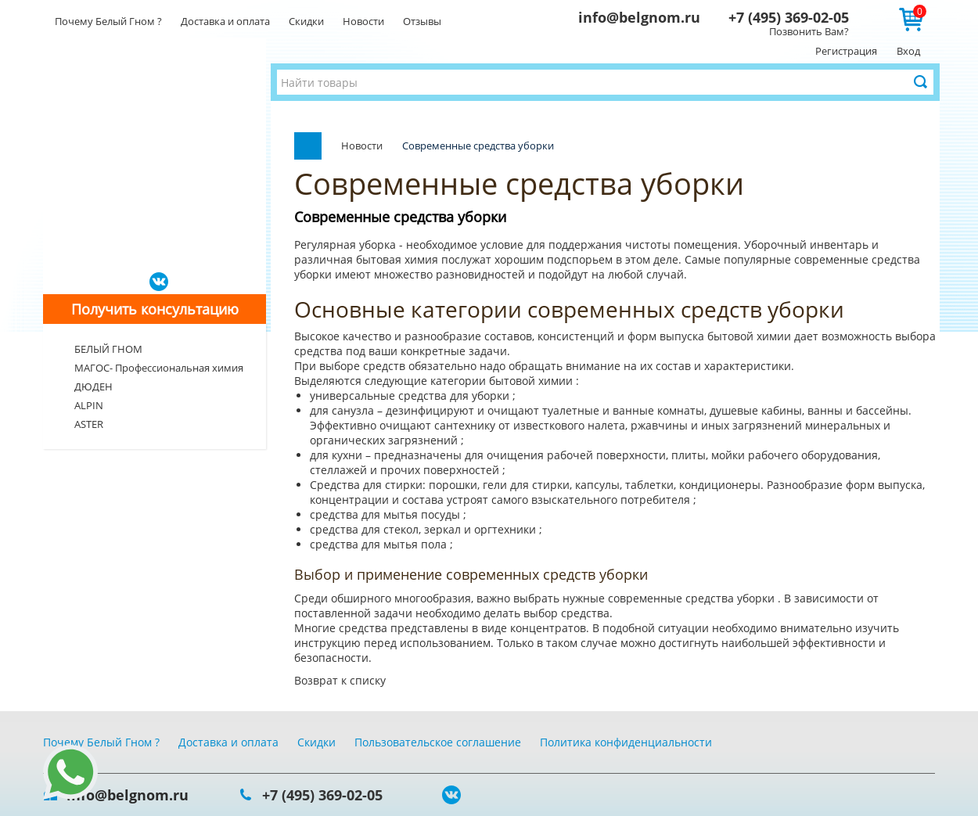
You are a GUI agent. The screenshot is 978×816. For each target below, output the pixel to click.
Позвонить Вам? (809, 31)
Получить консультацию (155, 309)
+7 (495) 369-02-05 (788, 17)
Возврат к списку (340, 680)
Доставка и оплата (225, 21)
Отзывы (422, 21)
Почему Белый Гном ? (108, 21)
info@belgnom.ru (639, 17)
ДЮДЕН (93, 386)
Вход (908, 51)
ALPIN (88, 405)
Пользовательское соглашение (437, 742)
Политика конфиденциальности (626, 742)
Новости (363, 21)
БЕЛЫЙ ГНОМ (108, 349)
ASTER (88, 424)
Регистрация (846, 51)
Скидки (306, 21)
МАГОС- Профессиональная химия (158, 368)
